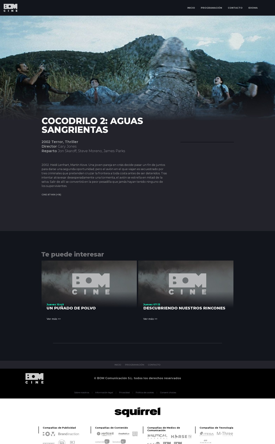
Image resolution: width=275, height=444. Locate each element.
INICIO (191, 7)
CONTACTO (235, 7)
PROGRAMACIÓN (211, 7)
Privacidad (124, 392)
